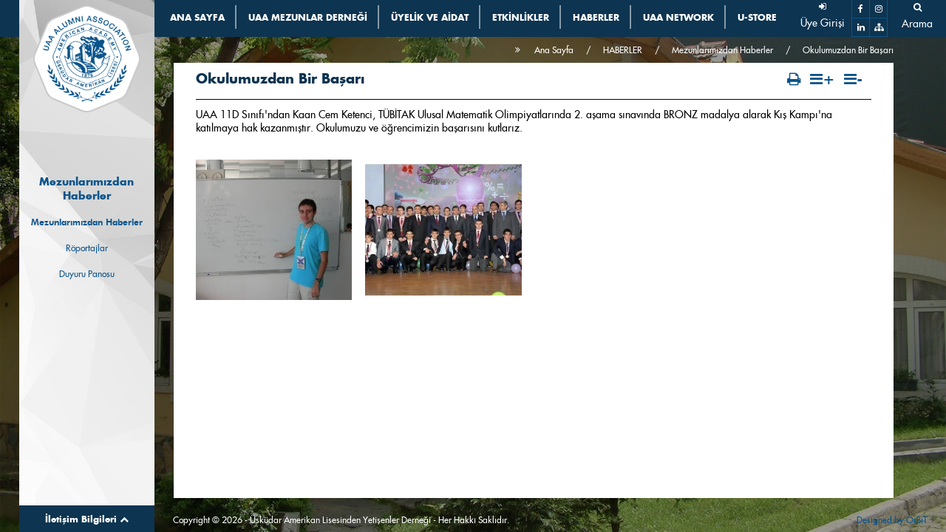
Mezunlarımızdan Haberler (87, 222)
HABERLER (622, 49)
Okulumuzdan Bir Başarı (848, 49)
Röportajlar (87, 247)
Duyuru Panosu (87, 273)
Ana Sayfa (554, 49)
